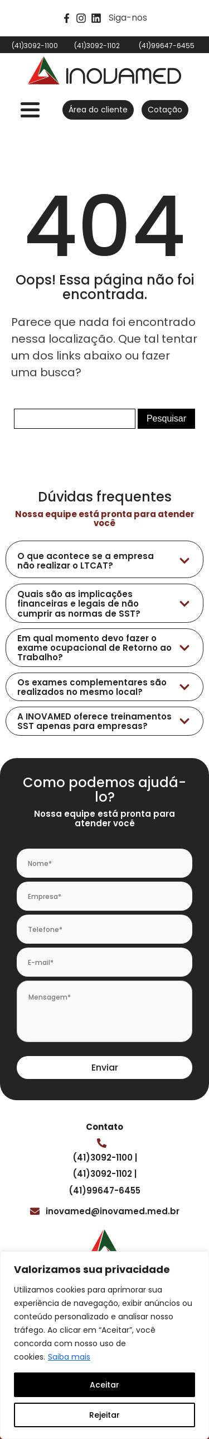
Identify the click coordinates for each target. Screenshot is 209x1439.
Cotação (165, 109)
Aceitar (104, 1384)
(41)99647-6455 (104, 1190)
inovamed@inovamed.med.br (112, 1211)
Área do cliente (98, 109)
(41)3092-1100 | (104, 1157)
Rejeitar (104, 1415)
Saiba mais (69, 1356)
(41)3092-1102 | (104, 1174)
